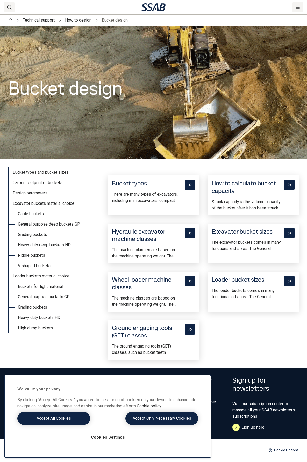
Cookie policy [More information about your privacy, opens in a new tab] (149, 406)
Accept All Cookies (61, 418)
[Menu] (297, 7)
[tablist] (53, 250)
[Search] (9, 7)
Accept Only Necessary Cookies (154, 418)
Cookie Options (283, 450)
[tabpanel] (203, 263)
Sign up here (248, 427)
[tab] (53, 172)
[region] (107, 416)
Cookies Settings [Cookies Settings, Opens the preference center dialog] (108, 437)
